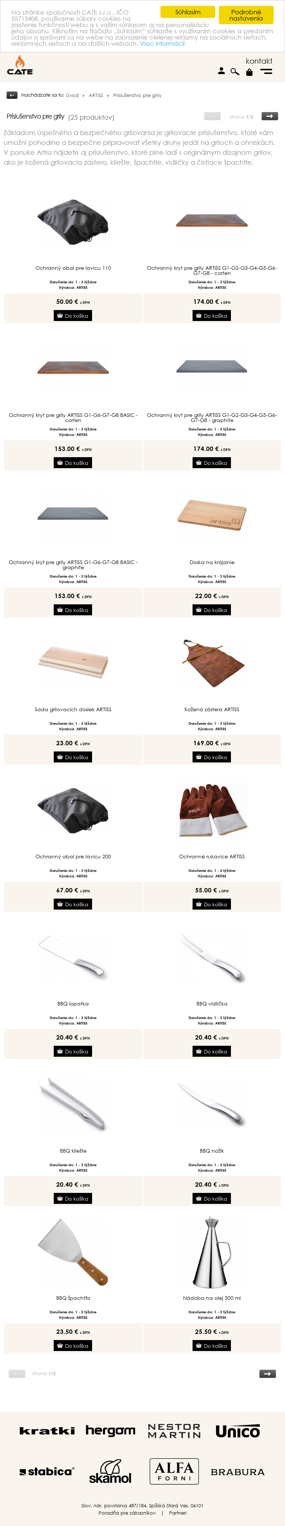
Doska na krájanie (212, 562)
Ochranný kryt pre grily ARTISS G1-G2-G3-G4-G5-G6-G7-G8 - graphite (212, 418)
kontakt (259, 61)
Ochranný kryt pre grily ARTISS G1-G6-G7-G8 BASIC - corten (73, 418)
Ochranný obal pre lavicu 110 (73, 267)
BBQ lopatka (73, 1003)
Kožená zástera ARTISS (212, 709)
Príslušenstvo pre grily (137, 95)
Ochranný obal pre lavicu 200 (73, 856)
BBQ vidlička (212, 1003)
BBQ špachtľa (73, 1298)
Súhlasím (188, 12)
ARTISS (96, 95)
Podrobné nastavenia (246, 15)
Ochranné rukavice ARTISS (212, 856)
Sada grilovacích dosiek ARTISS (73, 709)
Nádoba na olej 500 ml (212, 1298)
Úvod (72, 95)
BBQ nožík (212, 1150)
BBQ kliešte (73, 1150)
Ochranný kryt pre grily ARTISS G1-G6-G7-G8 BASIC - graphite (73, 565)
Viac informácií (162, 43)
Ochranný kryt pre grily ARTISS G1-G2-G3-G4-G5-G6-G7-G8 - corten (212, 270)
